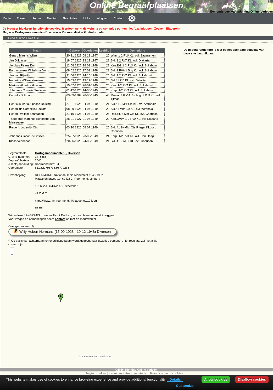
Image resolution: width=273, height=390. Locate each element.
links (153, 373)
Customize (184, 386)
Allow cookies (215, 379)
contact (60, 219)
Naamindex (70, 18)
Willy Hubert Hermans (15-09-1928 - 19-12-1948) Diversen (62, 232)
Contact (119, 18)
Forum (36, 18)
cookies (177, 373)
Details (175, 379)
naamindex (140, 373)
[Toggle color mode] (132, 18)
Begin (7, 18)
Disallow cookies (252, 379)
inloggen (108, 215)
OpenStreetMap (89, 356)
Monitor (52, 18)
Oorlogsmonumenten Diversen (36, 32)
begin (90, 373)
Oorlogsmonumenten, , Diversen (57, 153)
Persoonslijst (71, 32)
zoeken (101, 373)
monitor (124, 373)
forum (113, 373)
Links (86, 18)
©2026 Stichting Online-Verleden (136, 369)
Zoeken (21, 18)
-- (12, 254)
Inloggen (102, 18)
